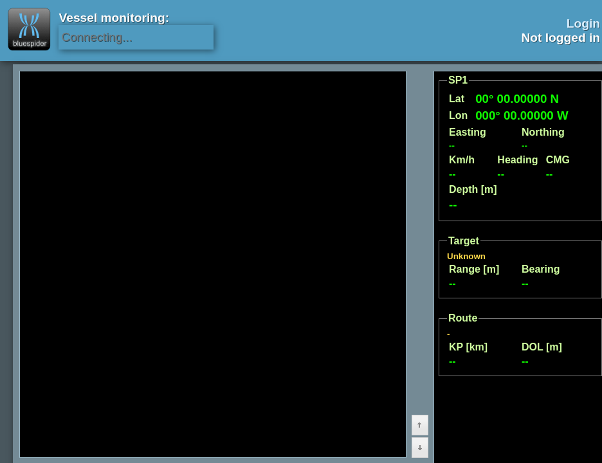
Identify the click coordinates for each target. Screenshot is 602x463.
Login (583, 23)
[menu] (92, 418)
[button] (375, 370)
